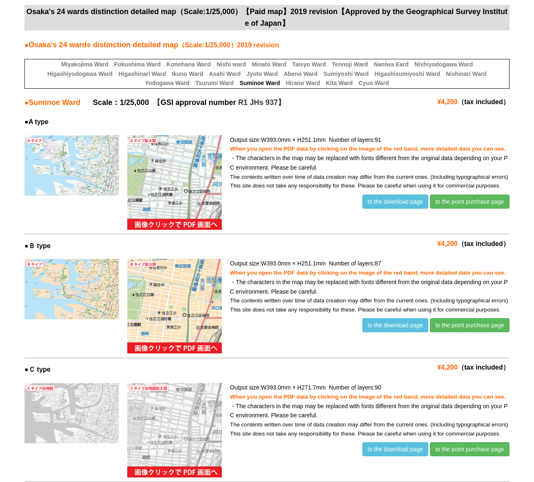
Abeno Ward (301, 74)
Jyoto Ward (262, 74)
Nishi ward (231, 64)
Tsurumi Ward (214, 83)
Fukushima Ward (137, 64)
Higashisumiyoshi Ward (407, 74)
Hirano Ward (303, 83)
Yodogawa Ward (167, 83)
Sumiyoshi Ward (346, 74)
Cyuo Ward (374, 83)
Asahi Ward (225, 74)
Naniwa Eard (391, 64)
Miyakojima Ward (84, 64)
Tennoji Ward (350, 64)
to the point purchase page (469, 201)
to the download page (395, 201)
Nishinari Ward (466, 74)
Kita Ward (339, 83)
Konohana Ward (189, 64)
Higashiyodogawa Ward (79, 74)
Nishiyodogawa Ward (444, 64)
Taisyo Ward (309, 64)
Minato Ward (269, 64)
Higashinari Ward (142, 74)
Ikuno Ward (187, 74)
